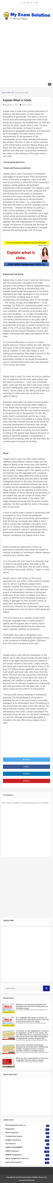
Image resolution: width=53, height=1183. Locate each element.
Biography (10, 1129)
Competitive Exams (14, 1136)
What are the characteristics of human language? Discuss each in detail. (32, 1059)
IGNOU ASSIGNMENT (14, 1147)
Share (26, 766)
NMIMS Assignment (14, 1155)
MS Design (31, 1180)
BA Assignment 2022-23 (16, 1125)
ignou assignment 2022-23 (17, 1158)
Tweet (26, 759)
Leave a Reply (27, 105)
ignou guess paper (14, 1162)
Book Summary (12, 1133)
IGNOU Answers (12, 1151)
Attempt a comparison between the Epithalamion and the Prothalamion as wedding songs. (32, 1006)
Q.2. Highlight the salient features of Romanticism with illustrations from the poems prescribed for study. (32, 1019)
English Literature (13, 1140)
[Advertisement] (26, 51)
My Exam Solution (25, 1177)
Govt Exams (11, 1144)
